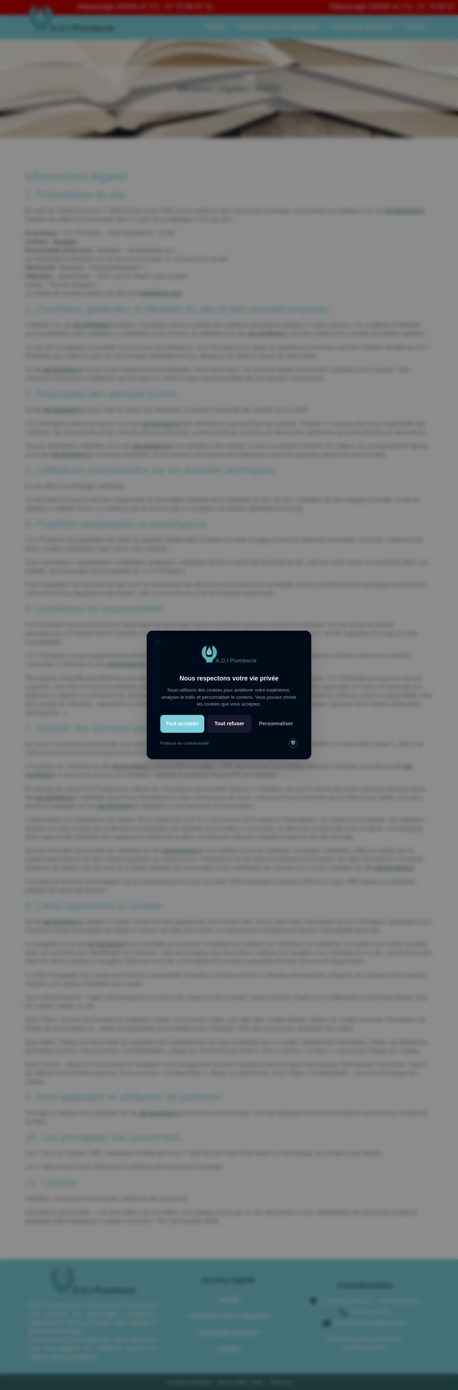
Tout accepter (182, 723)
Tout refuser (229, 723)
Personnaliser (276, 723)
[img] (293, 743)
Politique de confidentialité (184, 743)
